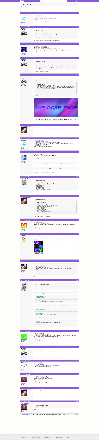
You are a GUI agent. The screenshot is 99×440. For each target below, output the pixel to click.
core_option (23, 14)
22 (73, 414)
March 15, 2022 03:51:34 (25, 346)
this (50, 184)
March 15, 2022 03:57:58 (25, 360)
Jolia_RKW (23, 153)
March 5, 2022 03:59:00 (25, 26)
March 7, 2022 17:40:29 (25, 195)
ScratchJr (69, 438)
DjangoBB (76, 419)
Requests (30, 11)
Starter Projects (46, 437)
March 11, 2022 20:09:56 (25, 233)
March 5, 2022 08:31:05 (25, 75)
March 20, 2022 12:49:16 (25, 401)
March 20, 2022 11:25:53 (25, 387)
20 (71, 414)
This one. (45, 89)
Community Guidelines (36, 437)
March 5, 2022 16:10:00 (25, 138)
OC (44, 337)
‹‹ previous (64, 414)
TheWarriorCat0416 (25, 45)
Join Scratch (71, 1)
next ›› (77, 414)
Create (27, 1)
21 (72, 414)
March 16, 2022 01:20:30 (25, 374)
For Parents (22, 438)
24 (75, 414)
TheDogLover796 (24, 178)
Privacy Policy (58, 438)
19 (70, 414)
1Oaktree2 (23, 235)
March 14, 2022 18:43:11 (25, 331)
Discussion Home (24, 6)
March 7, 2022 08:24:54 (25, 152)
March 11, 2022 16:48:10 (25, 220)
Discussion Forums (24, 11)
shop (42, 337)
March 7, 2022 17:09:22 (25, 176)
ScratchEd (69, 437)
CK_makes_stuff (24, 333)
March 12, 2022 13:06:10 (25, 261)
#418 (36, 80)
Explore (32, 1)
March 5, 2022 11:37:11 (25, 124)
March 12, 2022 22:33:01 (25, 280)
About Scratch (22, 437)
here (62, 86)
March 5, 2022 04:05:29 (25, 44)
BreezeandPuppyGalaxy (25, 126)
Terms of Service (59, 437)
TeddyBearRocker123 (25, 403)
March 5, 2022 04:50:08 (25, 57)
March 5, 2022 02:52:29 (25, 13)
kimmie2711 (23, 362)
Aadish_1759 (23, 28)
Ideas (37, 1)
